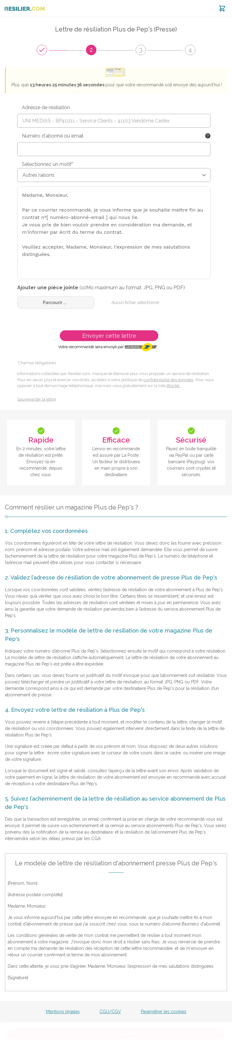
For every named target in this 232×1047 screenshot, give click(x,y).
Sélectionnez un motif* (47, 164)
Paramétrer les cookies (163, 1011)
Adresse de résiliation (46, 107)
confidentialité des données (168, 379)
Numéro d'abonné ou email (52, 136)
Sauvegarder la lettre (36, 399)
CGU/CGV (110, 1011)
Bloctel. (174, 385)
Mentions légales (63, 1011)
